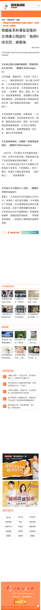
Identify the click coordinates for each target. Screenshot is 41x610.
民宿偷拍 (32, 531)
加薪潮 (20, 536)
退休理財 (32, 522)
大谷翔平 (32, 517)
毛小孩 (20, 517)
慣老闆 (20, 531)
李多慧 (20, 526)
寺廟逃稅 (8, 531)
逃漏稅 (32, 536)
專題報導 (10, 20)
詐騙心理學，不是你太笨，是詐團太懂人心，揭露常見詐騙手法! (22, 377)
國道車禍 (32, 526)
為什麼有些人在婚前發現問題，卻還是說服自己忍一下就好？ (22, 384)
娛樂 (18, 20)
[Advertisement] (20, 261)
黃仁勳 (8, 517)
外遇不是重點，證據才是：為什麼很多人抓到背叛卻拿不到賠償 (22, 391)
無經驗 (8, 536)
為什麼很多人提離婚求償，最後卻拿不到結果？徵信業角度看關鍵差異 (22, 399)
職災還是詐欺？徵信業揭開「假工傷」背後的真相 (21, 406)
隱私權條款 (27, 597)
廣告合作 (16, 597)
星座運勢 (8, 522)
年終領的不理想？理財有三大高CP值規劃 (20, 343)
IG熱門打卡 (8, 526)
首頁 (3, 20)
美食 (20, 522)
